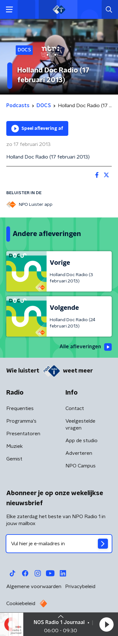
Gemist (14, 458)
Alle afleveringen (85, 347)
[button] (106, 624)
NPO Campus (80, 465)
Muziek (14, 446)
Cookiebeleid (20, 603)
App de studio (81, 440)
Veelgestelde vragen (80, 425)
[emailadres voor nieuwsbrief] (59, 543)
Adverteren (78, 453)
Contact (74, 408)
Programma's (21, 421)
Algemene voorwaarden (33, 586)
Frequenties (20, 408)
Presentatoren (23, 433)
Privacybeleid (80, 586)
